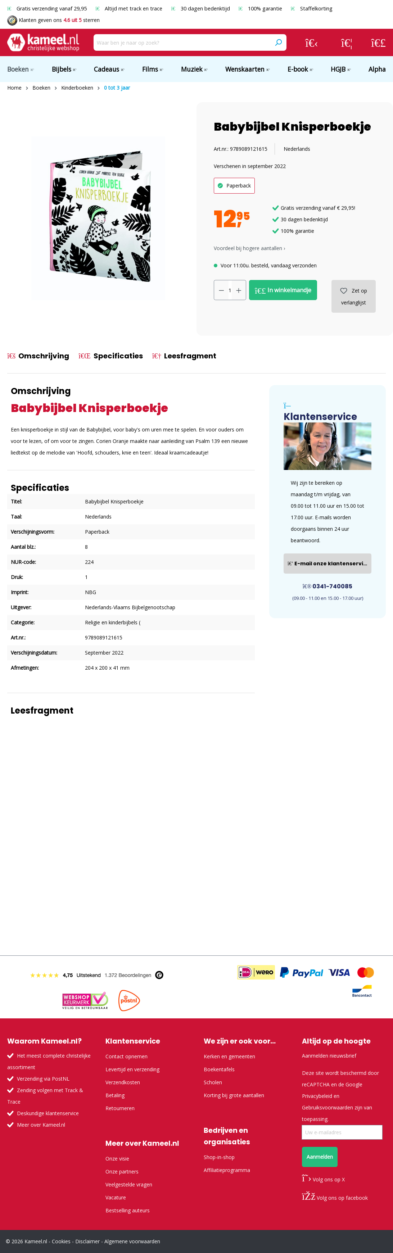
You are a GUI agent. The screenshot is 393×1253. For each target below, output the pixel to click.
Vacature (115, 1197)
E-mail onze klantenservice (329, 563)
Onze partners (122, 1171)
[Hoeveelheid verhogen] (239, 290)
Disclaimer (87, 1241)
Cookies (61, 1241)
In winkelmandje (283, 290)
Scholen (213, 1082)
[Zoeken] (278, 42)
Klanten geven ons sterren (53, 20)
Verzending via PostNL (43, 1078)
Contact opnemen (126, 1056)
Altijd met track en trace (129, 8)
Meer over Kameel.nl (41, 1124)
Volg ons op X (323, 1179)
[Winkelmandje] (378, 42)
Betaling (115, 1095)
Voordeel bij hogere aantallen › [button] (249, 248)
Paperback (238, 185)
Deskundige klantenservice (48, 1113)
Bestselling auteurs (127, 1210)
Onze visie (117, 1158)
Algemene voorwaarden (132, 1241)
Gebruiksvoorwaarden (327, 1107)
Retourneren (120, 1108)
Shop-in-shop (219, 1157)
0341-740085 (328, 586)
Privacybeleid (317, 1096)
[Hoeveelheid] (230, 290)
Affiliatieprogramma (227, 1170)
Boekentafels (219, 1069)
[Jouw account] (311, 42)
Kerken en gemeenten (229, 1056)
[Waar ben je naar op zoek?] (182, 42)
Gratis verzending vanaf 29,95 (47, 8)
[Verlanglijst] (347, 42)
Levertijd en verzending (132, 1069)
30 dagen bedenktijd (201, 8)
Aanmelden (320, 1156)
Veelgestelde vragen (128, 1184)
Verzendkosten (122, 1082)
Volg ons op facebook (335, 1197)
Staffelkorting (312, 8)
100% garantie (261, 8)
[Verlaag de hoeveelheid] (221, 290)
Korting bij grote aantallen (234, 1095)
